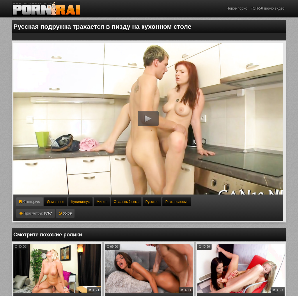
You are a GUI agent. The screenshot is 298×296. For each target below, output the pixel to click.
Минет (102, 202)
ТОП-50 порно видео (267, 8)
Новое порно (237, 8)
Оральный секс (126, 202)
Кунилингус (80, 202)
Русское (152, 202)
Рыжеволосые (176, 202)
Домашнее (55, 202)
